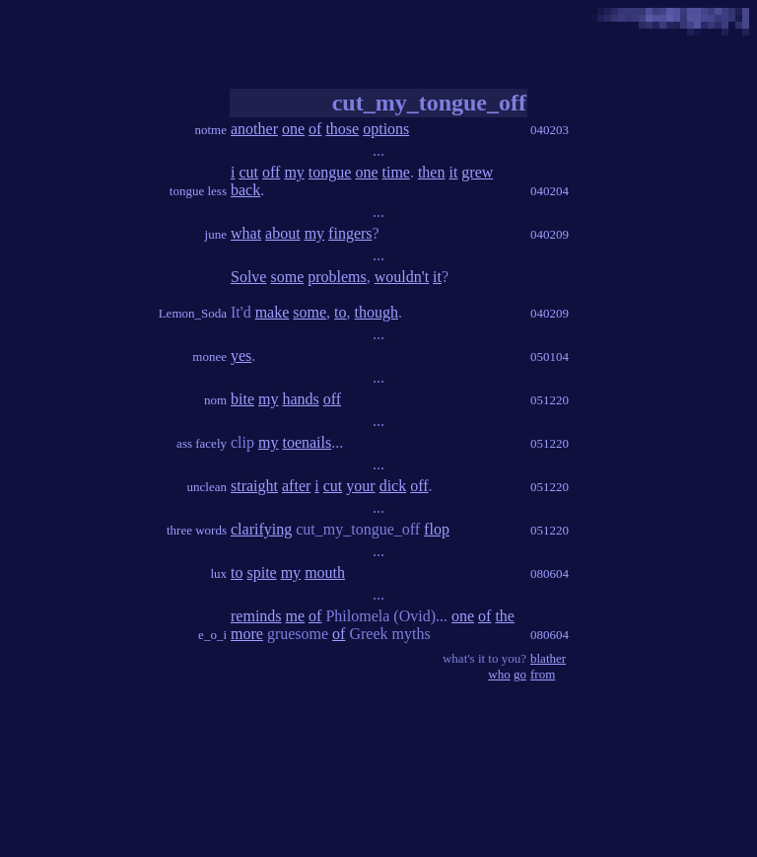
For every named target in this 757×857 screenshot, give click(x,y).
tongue (330, 172)
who (499, 674)
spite (261, 572)
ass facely (201, 443)
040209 (549, 234)
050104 (549, 356)
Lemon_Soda (193, 313)
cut (248, 172)
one (293, 128)
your (360, 485)
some (287, 276)
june (216, 234)
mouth (325, 572)
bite (242, 399)
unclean (207, 486)
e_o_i (212, 634)
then (432, 172)
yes (241, 355)
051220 (549, 400)
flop (436, 529)
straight (254, 485)
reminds (256, 615)
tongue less (198, 190)
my (294, 172)
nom (215, 400)
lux (218, 573)
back (245, 189)
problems (337, 276)
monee (209, 356)
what (246, 233)
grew (477, 172)
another (254, 128)
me (296, 615)
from (542, 674)
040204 (549, 190)
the (505, 615)
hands (300, 399)
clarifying (261, 529)
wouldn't (402, 276)
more (247, 633)
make (272, 312)
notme (211, 129)
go (520, 674)
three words (197, 530)
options (386, 128)
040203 (549, 129)
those (342, 128)
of (315, 128)
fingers (350, 233)
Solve (248, 276)
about (283, 233)
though (376, 312)
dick (393, 485)
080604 (549, 573)
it (452, 172)
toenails (306, 442)
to (340, 312)
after (296, 485)
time (395, 172)
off (271, 172)
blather (548, 658)
